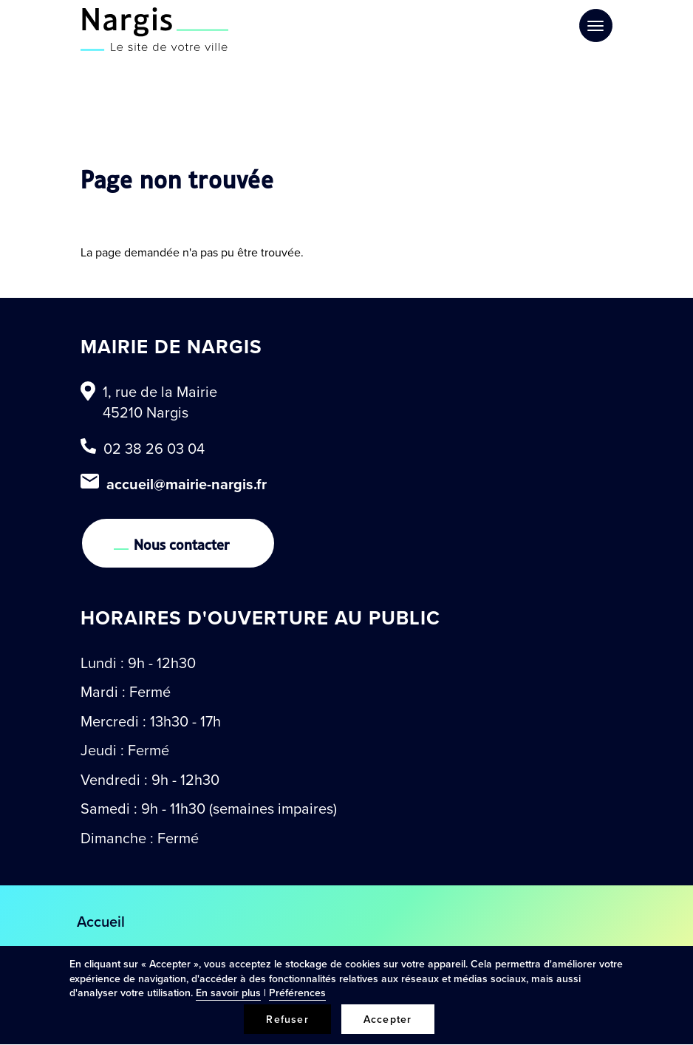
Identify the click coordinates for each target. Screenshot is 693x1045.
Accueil (101, 921)
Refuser (287, 1019)
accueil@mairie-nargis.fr (186, 484)
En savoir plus (228, 992)
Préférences (297, 992)
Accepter (387, 1019)
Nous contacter (182, 543)
